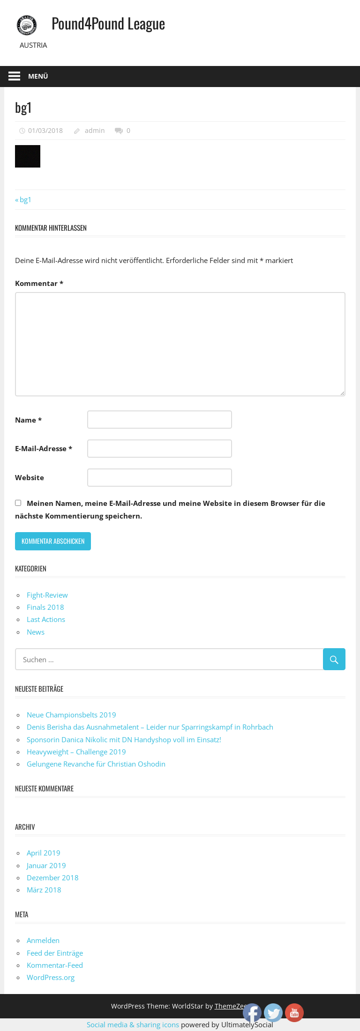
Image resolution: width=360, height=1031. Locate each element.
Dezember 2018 (53, 877)
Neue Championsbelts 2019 (71, 714)
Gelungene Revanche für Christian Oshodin (96, 763)
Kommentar (39, 283)
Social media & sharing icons (134, 1024)
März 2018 (44, 889)
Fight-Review (47, 595)
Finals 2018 (45, 607)
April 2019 (43, 852)
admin (95, 130)
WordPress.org (51, 977)
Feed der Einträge (55, 953)
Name (28, 419)
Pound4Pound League (108, 23)
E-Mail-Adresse (43, 448)
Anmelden (43, 940)
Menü (38, 76)
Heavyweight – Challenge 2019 (76, 751)
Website (29, 477)
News (36, 631)
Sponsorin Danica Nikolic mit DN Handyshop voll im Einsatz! (124, 739)
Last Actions (46, 619)
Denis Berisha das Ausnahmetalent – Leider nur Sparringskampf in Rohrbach (150, 726)
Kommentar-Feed (55, 965)
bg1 (25, 199)
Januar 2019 (46, 865)
